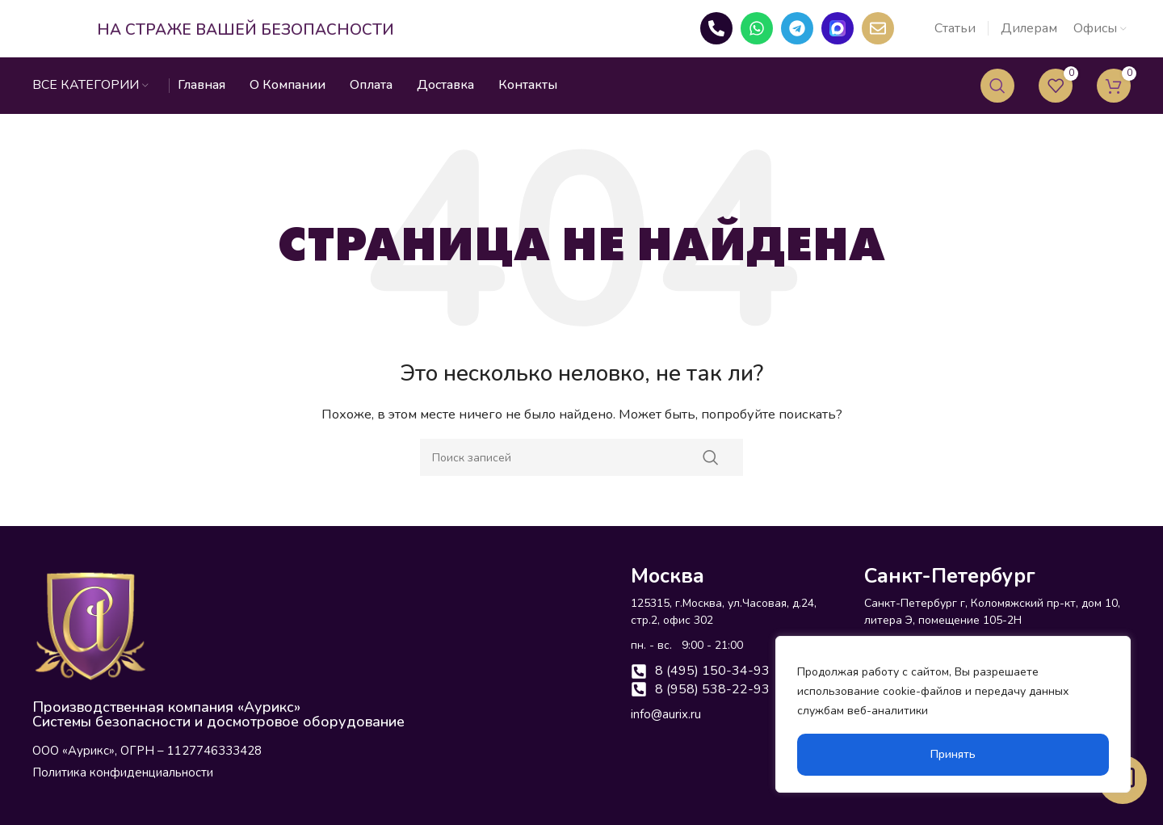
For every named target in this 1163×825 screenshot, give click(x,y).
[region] (953, 714)
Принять (953, 754)
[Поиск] (997, 101)
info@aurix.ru (666, 730)
